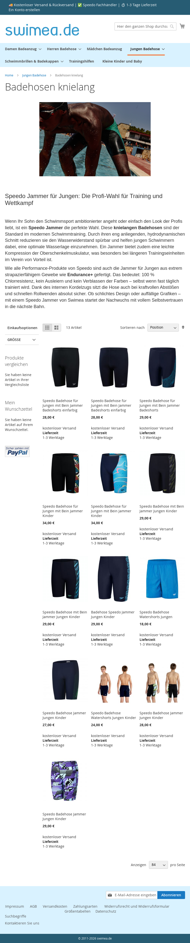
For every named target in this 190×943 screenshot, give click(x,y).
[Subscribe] (171, 895)
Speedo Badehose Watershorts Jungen (156, 614)
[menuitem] (22, 49)
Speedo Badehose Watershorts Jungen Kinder (113, 715)
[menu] (95, 55)
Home (9, 75)
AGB (33, 906)
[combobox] (145, 26)
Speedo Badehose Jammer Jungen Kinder (64, 715)
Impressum (14, 906)
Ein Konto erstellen (24, 9)
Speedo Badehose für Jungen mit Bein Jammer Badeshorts (160, 405)
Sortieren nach (132, 327)
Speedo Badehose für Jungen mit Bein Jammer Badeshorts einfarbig (63, 405)
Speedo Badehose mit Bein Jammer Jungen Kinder (162, 508)
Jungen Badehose (34, 75)
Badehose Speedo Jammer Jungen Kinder (113, 614)
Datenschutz (105, 911)
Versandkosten (55, 906)
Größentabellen (78, 911)
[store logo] (42, 29)
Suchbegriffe (15, 916)
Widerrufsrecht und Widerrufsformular (136, 906)
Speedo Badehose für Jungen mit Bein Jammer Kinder (63, 511)
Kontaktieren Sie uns (22, 923)
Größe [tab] (14, 339)
